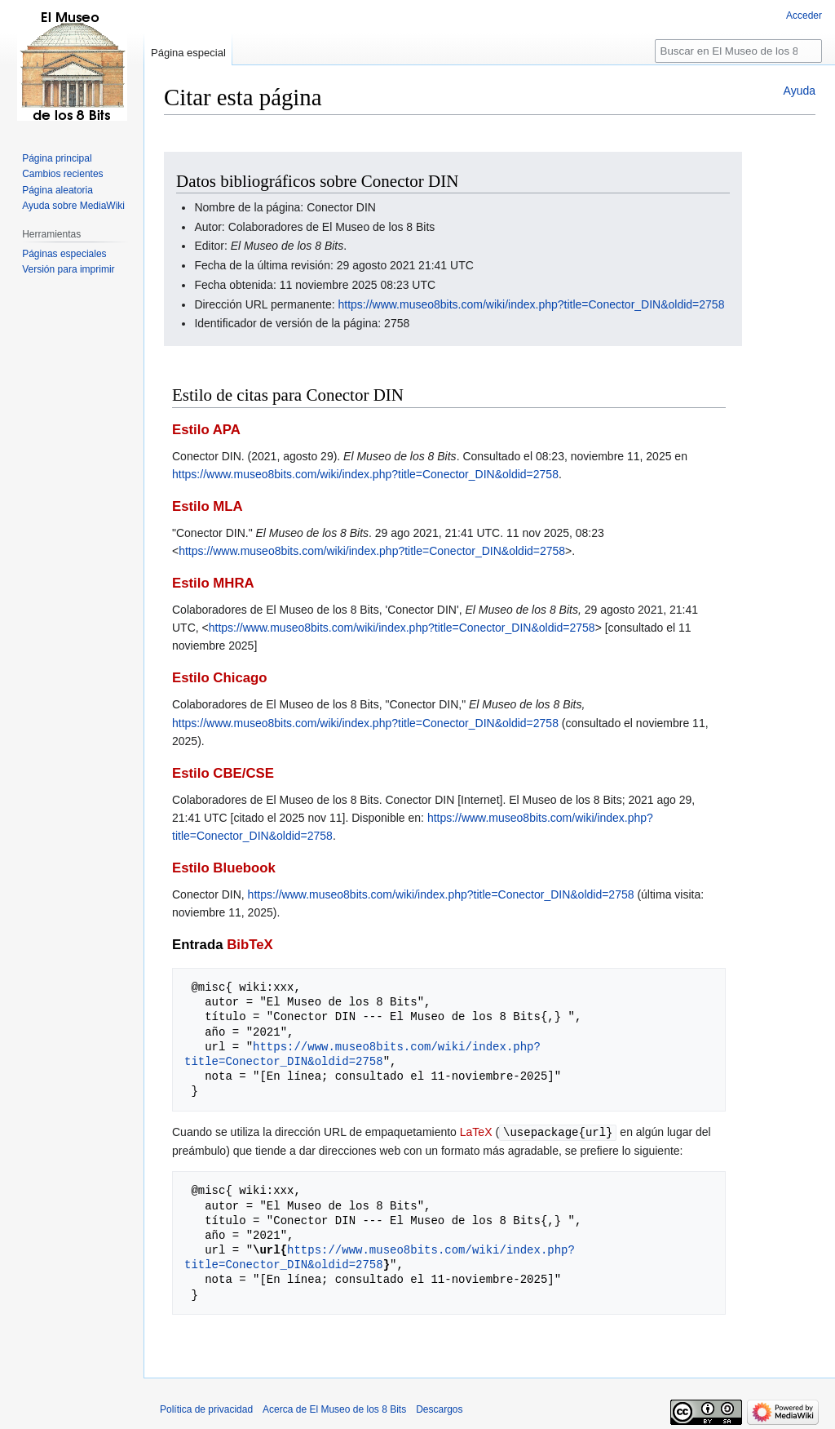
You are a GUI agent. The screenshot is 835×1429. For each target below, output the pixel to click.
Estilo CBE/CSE (223, 773)
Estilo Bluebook (224, 868)
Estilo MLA (207, 506)
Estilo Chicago (219, 678)
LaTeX (476, 1131)
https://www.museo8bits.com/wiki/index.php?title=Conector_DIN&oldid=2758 (531, 304)
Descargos (439, 1408)
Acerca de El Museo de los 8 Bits (334, 1408)
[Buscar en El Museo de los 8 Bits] (738, 51)
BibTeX (250, 944)
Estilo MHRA (213, 583)
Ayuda (799, 90)
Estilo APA (206, 429)
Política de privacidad (206, 1408)
